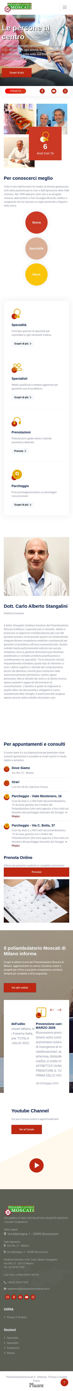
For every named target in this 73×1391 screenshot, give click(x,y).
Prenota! (36, 872)
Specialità (36, 248)
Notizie (11, 1353)
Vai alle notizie (20, 987)
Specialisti (12, 1342)
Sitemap (41, 1376)
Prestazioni (13, 1348)
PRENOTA (15, 91)
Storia (36, 222)
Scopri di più (17, 72)
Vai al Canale (26, 1129)
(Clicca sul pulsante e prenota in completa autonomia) (34, 865)
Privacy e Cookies (17, 1317)
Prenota (20, 451)
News (36, 274)
